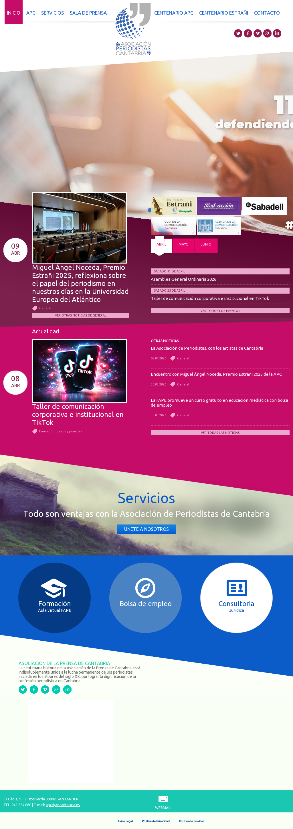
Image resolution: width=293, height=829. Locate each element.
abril (161, 244)
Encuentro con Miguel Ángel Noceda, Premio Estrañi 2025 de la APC (216, 374)
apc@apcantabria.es (63, 805)
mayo (184, 244)
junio (206, 244)
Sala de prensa (88, 12)
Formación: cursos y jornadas (60, 431)
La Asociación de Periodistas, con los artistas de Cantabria (207, 348)
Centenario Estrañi (223, 12)
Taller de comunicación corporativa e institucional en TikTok (210, 298)
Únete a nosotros (146, 529)
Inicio (13, 12)
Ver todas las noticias (220, 432)
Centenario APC (173, 12)
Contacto (267, 12)
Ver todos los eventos (220, 310)
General (45, 308)
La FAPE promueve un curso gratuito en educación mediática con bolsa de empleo (219, 402)
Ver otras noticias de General (80, 315)
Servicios (52, 12)
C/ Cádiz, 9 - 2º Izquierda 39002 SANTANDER (40, 799)
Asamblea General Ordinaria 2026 (183, 279)
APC (30, 12)
